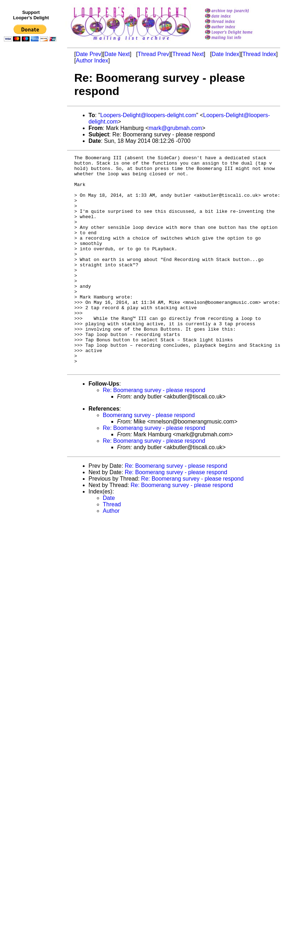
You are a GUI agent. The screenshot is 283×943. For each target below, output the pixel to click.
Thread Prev (153, 54)
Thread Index (259, 54)
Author (111, 554)
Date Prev (88, 54)
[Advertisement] (31, 192)
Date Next (117, 54)
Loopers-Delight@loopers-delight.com (148, 115)
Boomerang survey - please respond (149, 458)
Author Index (92, 60)
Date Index (225, 54)
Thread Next (188, 54)
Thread (112, 547)
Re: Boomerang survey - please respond (154, 433)
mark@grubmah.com (175, 128)
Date (109, 541)
